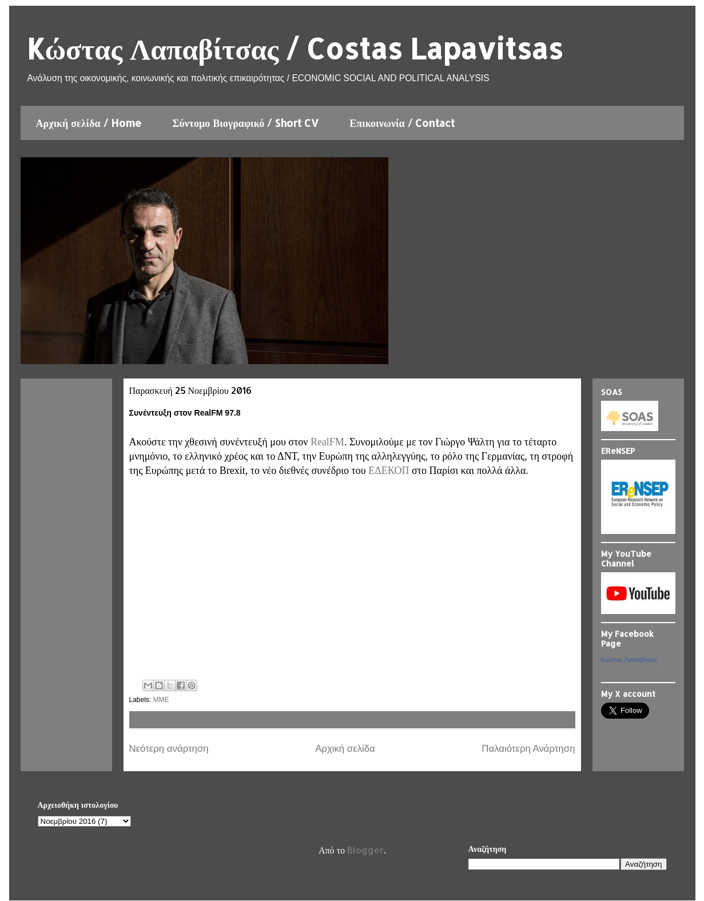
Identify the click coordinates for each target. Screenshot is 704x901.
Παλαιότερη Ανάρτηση (528, 748)
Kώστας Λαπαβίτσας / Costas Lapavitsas (294, 48)
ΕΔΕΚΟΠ (388, 470)
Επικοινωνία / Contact (401, 122)
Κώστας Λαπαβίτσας (629, 659)
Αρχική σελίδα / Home (89, 122)
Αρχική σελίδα (345, 748)
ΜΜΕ (161, 700)
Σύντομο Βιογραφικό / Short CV (246, 122)
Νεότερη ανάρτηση (169, 748)
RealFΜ (327, 442)
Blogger (365, 850)
